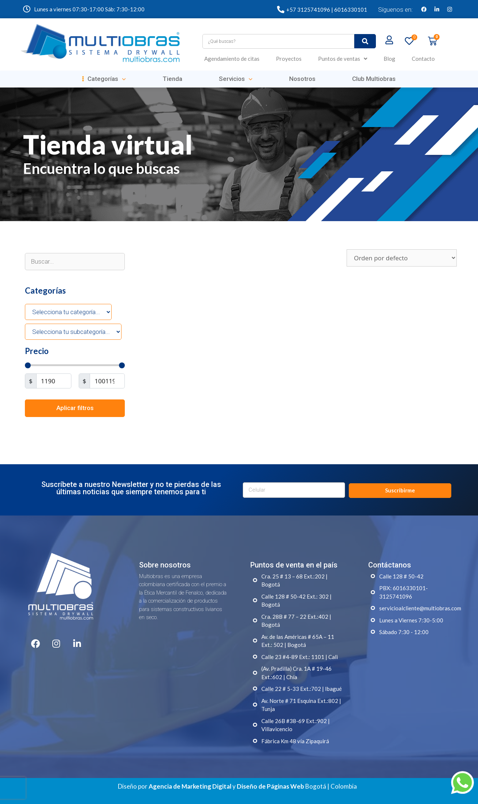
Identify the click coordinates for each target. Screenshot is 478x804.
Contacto (423, 58)
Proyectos (289, 58)
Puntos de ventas (342, 58)
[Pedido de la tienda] (402, 258)
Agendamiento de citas (231, 58)
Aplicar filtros (75, 408)
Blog (389, 58)
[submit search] (365, 41)
